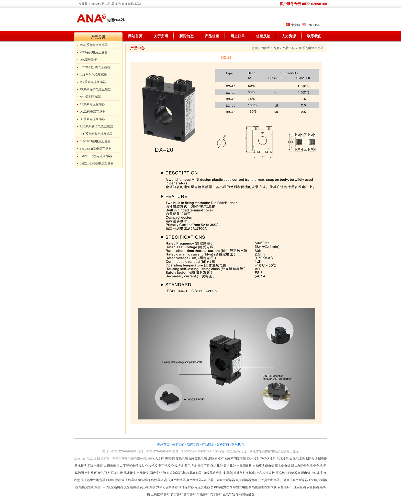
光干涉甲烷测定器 (93, 480)
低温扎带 (216, 466)
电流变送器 (202, 487)
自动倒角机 (244, 466)
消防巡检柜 (216, 458)
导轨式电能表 (242, 487)
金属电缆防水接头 (301, 458)
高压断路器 (147, 487)
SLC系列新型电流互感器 (96, 134)
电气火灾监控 (266, 473)
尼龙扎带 (117, 473)
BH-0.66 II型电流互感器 (96, 148)
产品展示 (208, 444)
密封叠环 (91, 473)
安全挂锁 (313, 487)
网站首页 (135, 36)
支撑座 (227, 473)
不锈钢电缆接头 (133, 466)
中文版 (295, 25)
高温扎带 (230, 466)
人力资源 (289, 36)
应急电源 (182, 458)
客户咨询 (223, 444)
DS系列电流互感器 (92, 119)
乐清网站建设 (245, 494)
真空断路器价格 (246, 480)
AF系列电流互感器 (92, 104)
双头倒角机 (282, 466)
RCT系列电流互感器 (93, 74)
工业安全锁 (298, 487)
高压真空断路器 (175, 480)
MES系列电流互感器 (93, 52)
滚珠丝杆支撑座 (244, 473)
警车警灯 (190, 494)
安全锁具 (283, 487)
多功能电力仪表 (221, 487)
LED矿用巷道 (115, 480)
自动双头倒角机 (263, 466)
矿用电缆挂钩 (307, 473)
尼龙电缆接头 (97, 466)
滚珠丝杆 (144, 480)
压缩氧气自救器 (286, 473)
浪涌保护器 (186, 487)
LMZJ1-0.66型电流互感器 (97, 163)
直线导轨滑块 (212, 473)
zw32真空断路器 (112, 487)
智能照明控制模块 (264, 487)
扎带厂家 (203, 466)
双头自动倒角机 (302, 466)
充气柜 (169, 458)
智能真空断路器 (90, 487)
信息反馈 (263, 36)
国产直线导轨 (159, 473)
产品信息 (212, 36)
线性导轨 (157, 480)
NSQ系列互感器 (90, 97)
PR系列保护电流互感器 (95, 89)
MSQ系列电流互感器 (94, 45)
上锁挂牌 (157, 494)
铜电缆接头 (114, 466)
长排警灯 (177, 494)
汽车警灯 (216, 494)
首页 (276, 48)
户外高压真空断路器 (294, 480)
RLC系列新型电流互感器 (96, 126)
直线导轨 (131, 480)
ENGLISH (313, 25)
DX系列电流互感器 (92, 111)
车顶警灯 (203, 494)
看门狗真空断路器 (222, 480)
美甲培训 (190, 466)
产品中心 (288, 48)
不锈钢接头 (268, 458)
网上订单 (237, 36)
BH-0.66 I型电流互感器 (95, 141)
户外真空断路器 (269, 480)
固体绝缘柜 (156, 458)
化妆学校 (151, 466)
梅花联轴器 (194, 473)
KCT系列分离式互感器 (95, 67)
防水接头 (253, 458)
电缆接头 (282, 458)
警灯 (167, 494)
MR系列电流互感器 (93, 82)
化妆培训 (177, 466)
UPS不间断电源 (235, 458)
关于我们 (178, 444)
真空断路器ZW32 (198, 480)
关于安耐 (161, 36)
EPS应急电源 (198, 458)
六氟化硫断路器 (167, 487)
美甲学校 (164, 466)
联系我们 (314, 36)
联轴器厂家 (177, 473)
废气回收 (104, 473)
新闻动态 (186, 36)
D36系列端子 (88, 60)
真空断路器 (131, 487)
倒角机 (317, 466)
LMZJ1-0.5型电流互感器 (96, 156)
